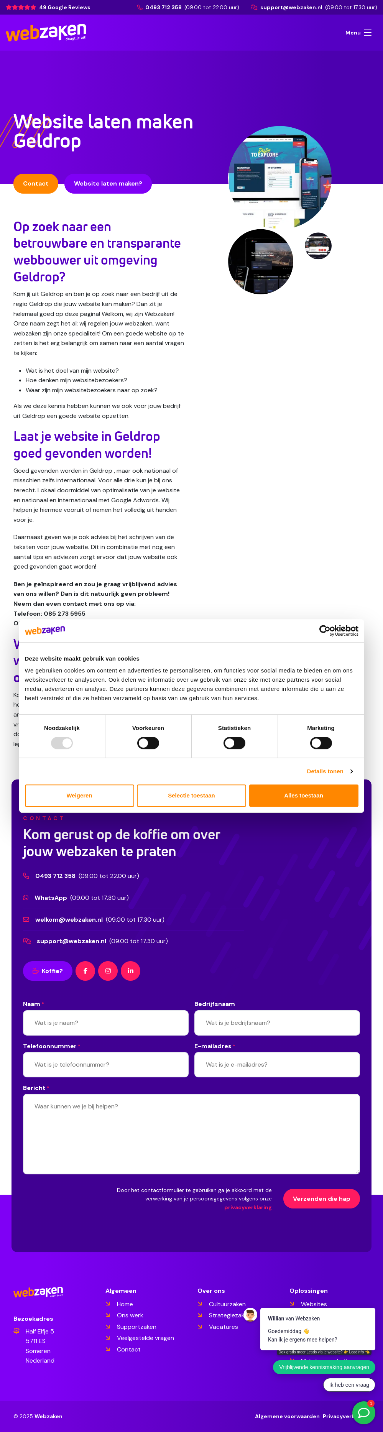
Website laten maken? (108, 183)
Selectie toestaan (191, 795)
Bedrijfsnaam (214, 1004)
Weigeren (79, 795)
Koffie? (48, 971)
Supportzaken (136, 1327)
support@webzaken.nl (287, 7)
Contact (36, 183)
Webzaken (48, 1416)
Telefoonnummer (52, 1046)
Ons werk (130, 1315)
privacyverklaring (248, 1207)
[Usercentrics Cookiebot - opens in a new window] (324, 630)
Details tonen (325, 771)
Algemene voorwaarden (287, 1416)
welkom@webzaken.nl (69, 920)
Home (125, 1304)
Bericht (36, 1088)
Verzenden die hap (321, 1199)
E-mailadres (214, 1046)
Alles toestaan (303, 795)
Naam (33, 1004)
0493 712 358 (160, 7)
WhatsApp (51, 898)
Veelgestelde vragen (145, 1338)
